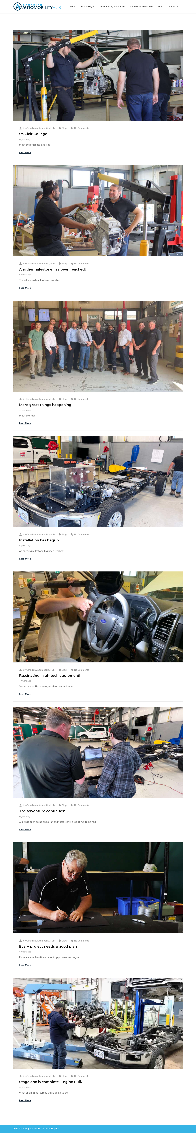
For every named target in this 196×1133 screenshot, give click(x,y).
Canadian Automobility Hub (40, 128)
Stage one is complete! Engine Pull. (50, 1082)
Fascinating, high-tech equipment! (49, 676)
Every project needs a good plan (48, 946)
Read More (25, 153)
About (73, 6)
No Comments (81, 128)
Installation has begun (39, 540)
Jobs (159, 6)
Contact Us (172, 6)
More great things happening (45, 405)
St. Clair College (33, 134)
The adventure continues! (42, 811)
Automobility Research (141, 6)
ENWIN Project (88, 6)
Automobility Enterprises (112, 6)
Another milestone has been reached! (52, 269)
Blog (64, 128)
